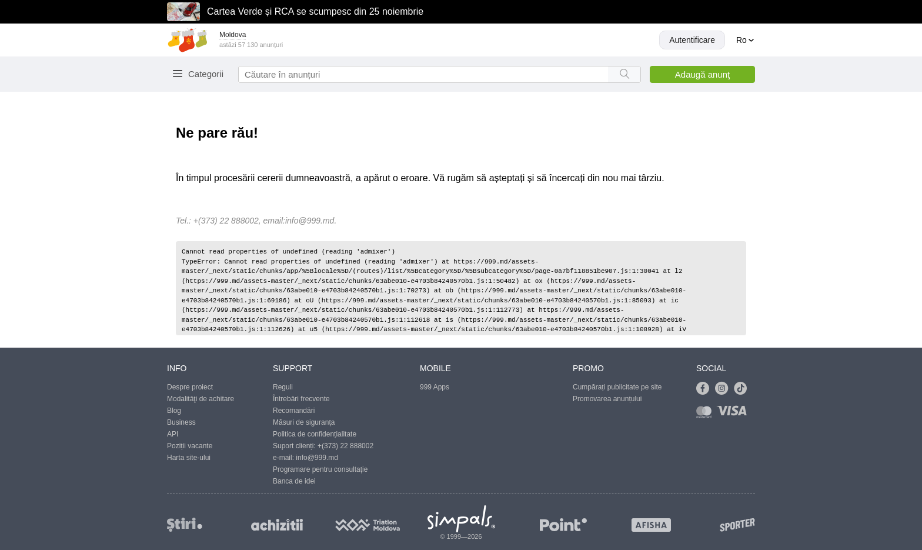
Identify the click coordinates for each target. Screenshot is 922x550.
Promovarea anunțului (607, 399)
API (172, 434)
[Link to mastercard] (706, 414)
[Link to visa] (734, 414)
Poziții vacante (189, 446)
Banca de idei (294, 481)
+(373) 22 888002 (345, 446)
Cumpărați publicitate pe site (617, 387)
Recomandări (294, 410)
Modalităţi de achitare (200, 399)
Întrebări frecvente (301, 399)
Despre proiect (190, 387)
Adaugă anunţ (702, 74)
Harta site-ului (189, 458)
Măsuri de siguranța (304, 422)
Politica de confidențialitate (314, 434)
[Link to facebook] (705, 389)
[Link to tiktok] (743, 389)
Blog (174, 410)
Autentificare (692, 40)
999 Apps (434, 387)
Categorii (205, 74)
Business (181, 422)
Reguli (283, 387)
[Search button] (624, 74)
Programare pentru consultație (320, 469)
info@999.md (309, 220)
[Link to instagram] (724, 389)
